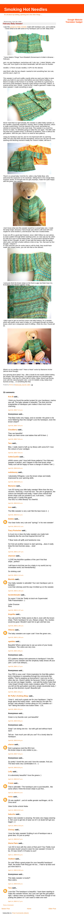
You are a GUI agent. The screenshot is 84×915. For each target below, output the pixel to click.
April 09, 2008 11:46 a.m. (16, 626)
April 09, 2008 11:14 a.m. (16, 575)
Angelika (11, 614)
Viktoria (11, 630)
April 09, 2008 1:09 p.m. (15, 651)
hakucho (11, 814)
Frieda (10, 783)
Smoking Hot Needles (25, 9)
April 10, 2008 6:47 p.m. (15, 839)
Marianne (12, 486)
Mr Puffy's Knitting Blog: (18, 696)
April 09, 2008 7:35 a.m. (15, 425)
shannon (11, 556)
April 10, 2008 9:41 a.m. (15, 792)
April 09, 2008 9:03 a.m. (15, 503)
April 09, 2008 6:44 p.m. (15, 740)
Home (29, 909)
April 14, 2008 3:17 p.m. (15, 901)
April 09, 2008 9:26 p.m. (15, 767)
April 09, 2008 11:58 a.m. (16, 637)
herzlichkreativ (14, 595)
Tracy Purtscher (14, 530)
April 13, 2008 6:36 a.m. (15, 884)
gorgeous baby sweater (18, 27)
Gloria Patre (13, 843)
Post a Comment (8, 905)
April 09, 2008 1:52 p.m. (15, 709)
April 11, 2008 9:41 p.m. (15, 855)
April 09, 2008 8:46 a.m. (15, 468)
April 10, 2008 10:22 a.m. (16, 810)
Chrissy (11, 830)
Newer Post (6, 909)
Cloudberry (12, 430)
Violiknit (11, 859)
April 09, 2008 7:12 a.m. (15, 410)
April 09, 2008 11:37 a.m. (16, 610)
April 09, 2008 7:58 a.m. (15, 452)
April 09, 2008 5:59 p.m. (15, 721)
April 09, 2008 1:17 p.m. (15, 666)
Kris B (10, 397)
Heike (10, 797)
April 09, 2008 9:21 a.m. (15, 515)
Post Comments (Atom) (20, 913)
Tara (10, 443)
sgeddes (11, 641)
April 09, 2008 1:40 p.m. (15, 692)
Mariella (11, 579)
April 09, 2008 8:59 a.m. (15, 482)
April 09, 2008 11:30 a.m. (16, 591)
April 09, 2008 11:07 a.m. (16, 552)
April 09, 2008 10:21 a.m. (16, 526)
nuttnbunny (13, 472)
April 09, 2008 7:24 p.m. (15, 754)
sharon (11, 744)
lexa (9, 507)
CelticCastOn (13, 457)
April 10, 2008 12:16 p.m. (16, 825)
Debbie (11, 519)
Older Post (52, 909)
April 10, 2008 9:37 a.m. (15, 779)
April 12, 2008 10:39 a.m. (16, 870)
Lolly (10, 771)
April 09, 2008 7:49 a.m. (15, 439)
